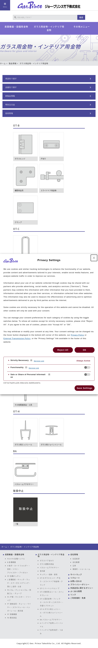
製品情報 (12, 63)
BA (14, 451)
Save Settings (84, 388)
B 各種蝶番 (11, 562)
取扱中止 (18, 490)
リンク (73, 594)
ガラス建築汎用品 (47, 564)
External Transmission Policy (16, 339)
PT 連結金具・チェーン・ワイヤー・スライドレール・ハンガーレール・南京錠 (19, 607)
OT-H (16, 411)
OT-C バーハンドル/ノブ (49, 588)
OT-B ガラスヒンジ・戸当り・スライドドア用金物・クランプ (51, 581)
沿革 (74, 565)
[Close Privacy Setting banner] (94, 258)
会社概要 (76, 562)
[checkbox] (87, 367)
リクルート (75, 578)
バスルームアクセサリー (49, 567)
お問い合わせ (76, 581)
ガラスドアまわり (47, 560)
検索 (81, 17)
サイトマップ (76, 574)
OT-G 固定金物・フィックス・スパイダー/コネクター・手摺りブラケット (52, 602)
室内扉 (42, 571)
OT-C (16, 229)
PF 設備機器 (12, 614)
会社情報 (74, 554)
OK (84, 350)
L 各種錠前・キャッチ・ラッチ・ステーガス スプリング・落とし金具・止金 (19, 583)
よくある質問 (76, 591)
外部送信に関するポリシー (81, 588)
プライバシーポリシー (79, 584)
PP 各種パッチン (14, 576)
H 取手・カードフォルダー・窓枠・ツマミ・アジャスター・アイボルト (18, 569)
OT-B (16, 125)
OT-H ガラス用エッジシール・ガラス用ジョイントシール (51, 612)
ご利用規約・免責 (78, 598)
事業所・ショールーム (81, 569)
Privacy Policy (77, 335)
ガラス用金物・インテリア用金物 (49, 28)
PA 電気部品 (12, 617)
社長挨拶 (76, 559)
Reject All (62, 350)
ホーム (3, 63)
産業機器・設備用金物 (16, 26)
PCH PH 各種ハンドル (16, 559)
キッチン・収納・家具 (49, 574)
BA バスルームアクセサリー (51, 619)
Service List (39, 361)
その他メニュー (81, 26)
